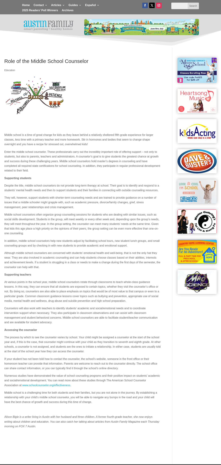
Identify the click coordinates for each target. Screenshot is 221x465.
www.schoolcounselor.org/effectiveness (46, 385)
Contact (38, 5)
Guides (73, 5)
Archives (68, 10)
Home (26, 5)
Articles (56, 5)
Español (90, 5)
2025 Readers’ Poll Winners (40, 10)
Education (9, 70)
